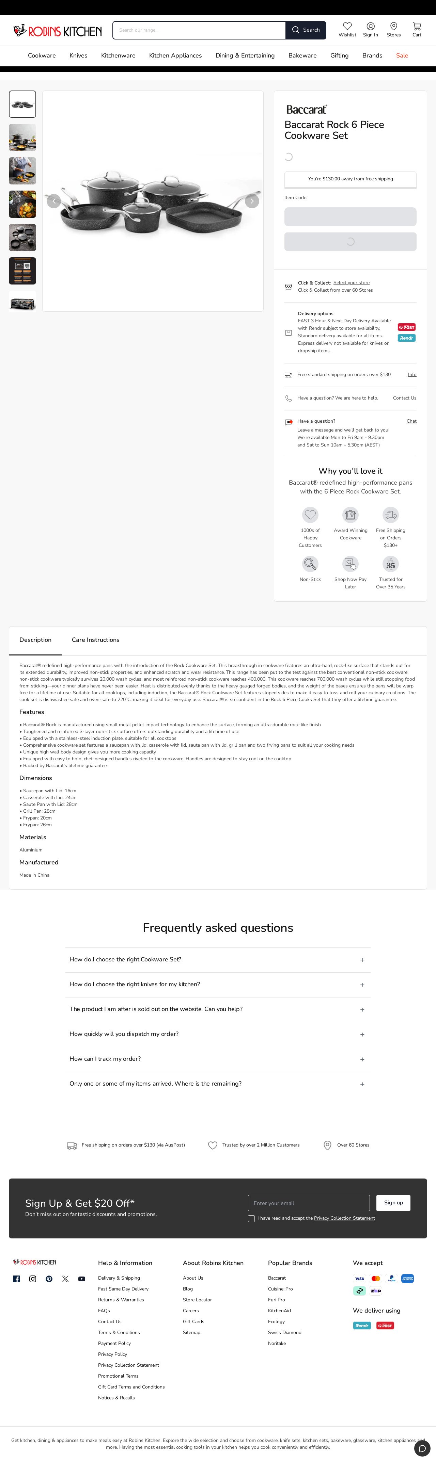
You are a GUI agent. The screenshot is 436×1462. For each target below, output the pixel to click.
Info (412, 374)
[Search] (306, 30)
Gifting (339, 56)
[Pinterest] (49, 1279)
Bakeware (303, 56)
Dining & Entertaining (245, 56)
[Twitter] (65, 1279)
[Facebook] (16, 1279)
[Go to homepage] (57, 30)
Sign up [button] (393, 1203)
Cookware (42, 56)
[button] (54, 201)
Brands (372, 56)
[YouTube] (81, 1279)
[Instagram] (32, 1279)
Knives (78, 56)
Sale (402, 56)
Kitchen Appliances (175, 56)
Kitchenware (118, 56)
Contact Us (405, 398)
